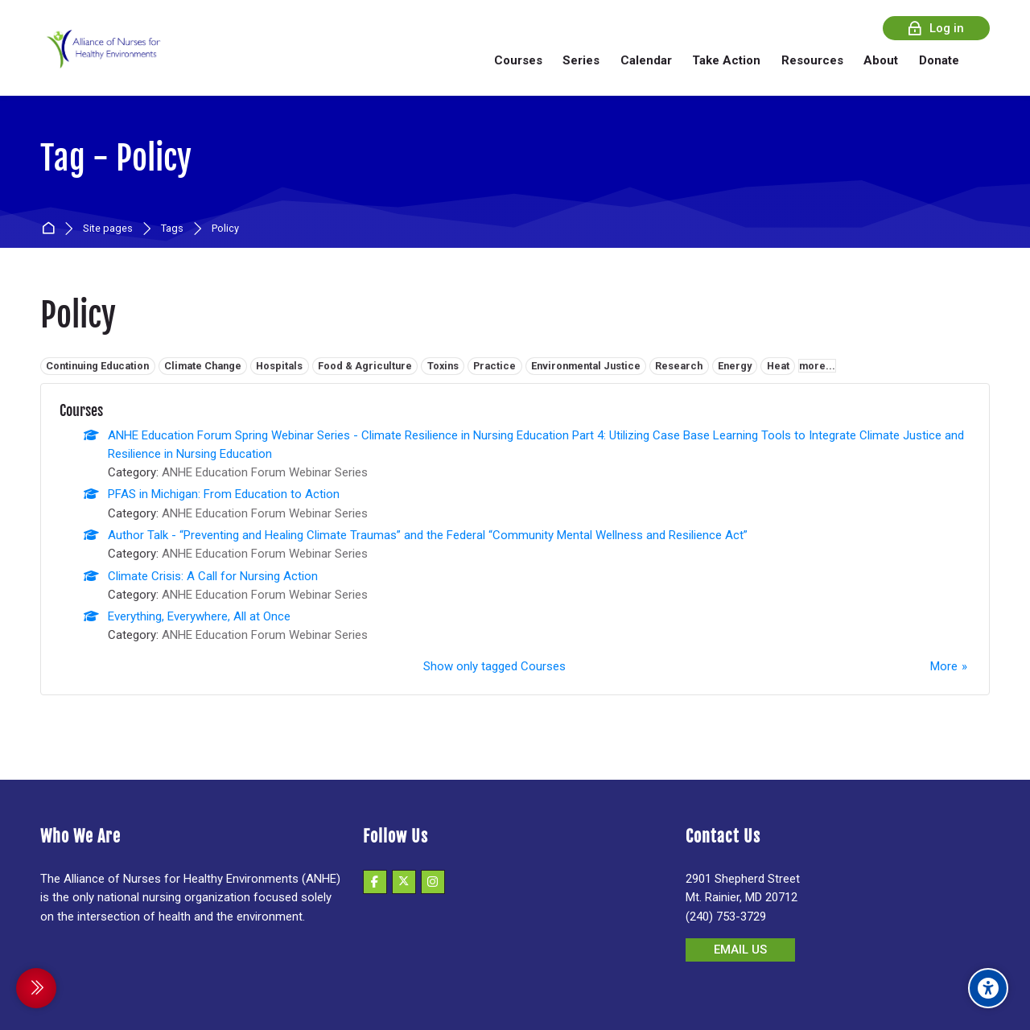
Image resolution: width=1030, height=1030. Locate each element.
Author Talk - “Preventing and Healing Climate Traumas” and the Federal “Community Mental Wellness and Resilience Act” (428, 535)
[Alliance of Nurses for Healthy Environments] (101, 60)
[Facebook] (375, 882)
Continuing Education (97, 366)
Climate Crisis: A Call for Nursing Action (213, 576)
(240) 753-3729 (726, 916)
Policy (225, 229)
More (944, 666)
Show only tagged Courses (494, 666)
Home (51, 229)
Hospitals (279, 366)
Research (678, 366)
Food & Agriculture (365, 366)
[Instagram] (433, 882)
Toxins (443, 366)
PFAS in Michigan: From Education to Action (224, 494)
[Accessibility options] (988, 988)
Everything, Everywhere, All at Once (199, 616)
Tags (172, 229)
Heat (778, 366)
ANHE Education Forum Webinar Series (265, 472)
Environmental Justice (586, 366)
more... (817, 366)
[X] (404, 882)
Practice (494, 366)
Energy (735, 366)
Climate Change (202, 366)
